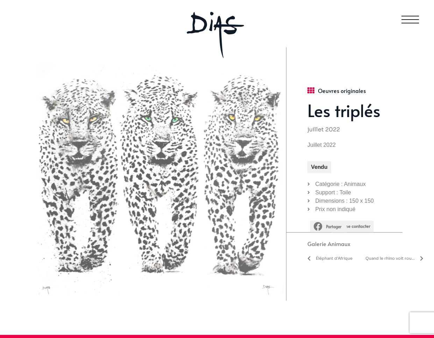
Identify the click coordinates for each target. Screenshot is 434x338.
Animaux (339, 231)
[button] (330, 214)
